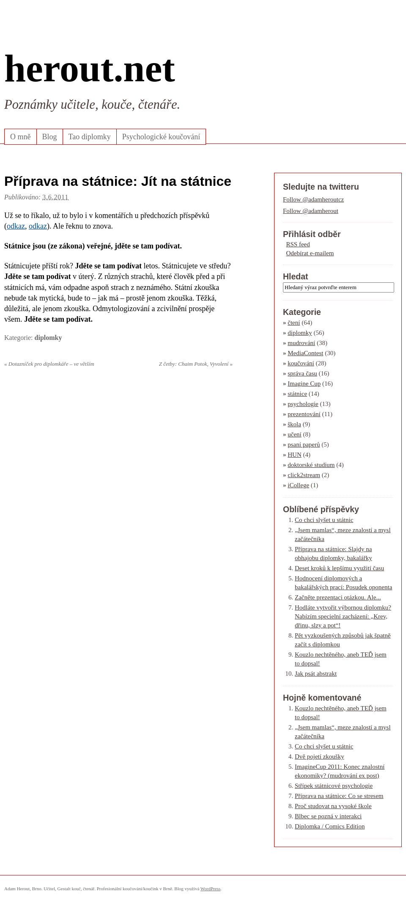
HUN (295, 454)
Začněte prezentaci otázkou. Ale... (338, 597)
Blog (49, 137)
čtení (294, 322)
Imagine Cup (304, 383)
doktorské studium (311, 464)
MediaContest (305, 353)
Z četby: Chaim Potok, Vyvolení (196, 364)
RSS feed (298, 244)
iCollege (298, 485)
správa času (302, 373)
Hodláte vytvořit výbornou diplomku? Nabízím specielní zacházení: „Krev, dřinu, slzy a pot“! (343, 616)
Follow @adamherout (310, 210)
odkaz (16, 226)
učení (294, 434)
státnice (297, 393)
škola (294, 424)
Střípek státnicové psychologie (334, 785)
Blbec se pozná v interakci (328, 816)
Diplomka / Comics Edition (330, 826)
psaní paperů (304, 444)
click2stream (304, 475)
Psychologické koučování (161, 137)
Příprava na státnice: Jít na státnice (117, 181)
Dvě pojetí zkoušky (319, 756)
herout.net (89, 68)
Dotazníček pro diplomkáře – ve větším (49, 364)
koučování (301, 363)
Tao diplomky (90, 137)
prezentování (304, 414)
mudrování (301, 343)
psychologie (303, 403)
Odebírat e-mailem (310, 253)
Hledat (295, 276)
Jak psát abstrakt (316, 673)
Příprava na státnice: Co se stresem (339, 795)
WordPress (210, 888)
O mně (20, 137)
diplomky (48, 337)
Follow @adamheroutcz (313, 199)
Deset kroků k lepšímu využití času (339, 568)
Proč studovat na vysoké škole (333, 806)
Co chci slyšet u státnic (324, 519)
